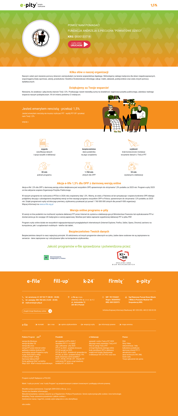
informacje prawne (108, 325)
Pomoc (125, 337)
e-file (25, 324)
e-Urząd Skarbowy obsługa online (101, 348)
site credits (26, 404)
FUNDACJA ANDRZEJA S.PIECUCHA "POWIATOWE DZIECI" (105, 30)
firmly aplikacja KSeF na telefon (34, 361)
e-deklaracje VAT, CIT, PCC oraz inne (102, 355)
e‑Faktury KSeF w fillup (30, 357)
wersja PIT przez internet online (34, 348)
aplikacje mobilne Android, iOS (33, 350)
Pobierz (31, 336)
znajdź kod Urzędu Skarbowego (101, 352)
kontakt (41, 325)
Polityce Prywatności (74, 394)
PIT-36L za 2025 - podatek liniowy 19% (70, 355)
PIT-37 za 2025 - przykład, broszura (69, 348)
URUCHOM (76, 44)
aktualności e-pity (129, 352)
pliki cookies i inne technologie (109, 394)
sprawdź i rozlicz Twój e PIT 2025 (101, 341)
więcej (24, 122)
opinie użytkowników (69, 325)
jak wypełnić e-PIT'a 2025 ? (66, 341)
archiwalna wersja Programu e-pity (35, 352)
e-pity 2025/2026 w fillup (31, 355)
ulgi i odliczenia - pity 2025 (65, 346)
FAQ (124, 341)
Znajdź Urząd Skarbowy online (35, 311)
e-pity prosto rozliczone (32, 5)
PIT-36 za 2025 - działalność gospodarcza (71, 352)
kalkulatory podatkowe (131, 348)
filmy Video (127, 344)
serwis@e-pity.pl (35, 303)
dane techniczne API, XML (132, 355)
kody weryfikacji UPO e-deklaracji (101, 350)
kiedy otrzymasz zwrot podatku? (68, 357)
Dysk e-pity (127, 357)
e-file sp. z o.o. (65, 389)
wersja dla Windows (29, 341)
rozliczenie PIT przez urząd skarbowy (69, 361)
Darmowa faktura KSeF (30, 359)
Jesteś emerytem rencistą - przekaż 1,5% (51, 109)
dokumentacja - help (130, 346)
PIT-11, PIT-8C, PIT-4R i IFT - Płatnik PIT (70, 359)
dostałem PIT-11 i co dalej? (66, 344)
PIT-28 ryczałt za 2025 (64, 350)
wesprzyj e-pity (89, 325)
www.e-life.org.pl (46, 204)
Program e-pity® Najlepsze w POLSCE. (36, 378)
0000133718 (79, 36)
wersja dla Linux (28, 346)
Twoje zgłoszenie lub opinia (133, 359)
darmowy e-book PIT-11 (131, 350)
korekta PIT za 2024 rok (64, 363)
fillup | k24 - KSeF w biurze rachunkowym (37, 363)
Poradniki (59, 337)
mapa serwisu (127, 325)
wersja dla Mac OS (29, 344)
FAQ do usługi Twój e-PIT (98, 346)
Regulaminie (60, 394)
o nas (52, 325)
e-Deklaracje (94, 337)
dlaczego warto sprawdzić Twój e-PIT (103, 344)
